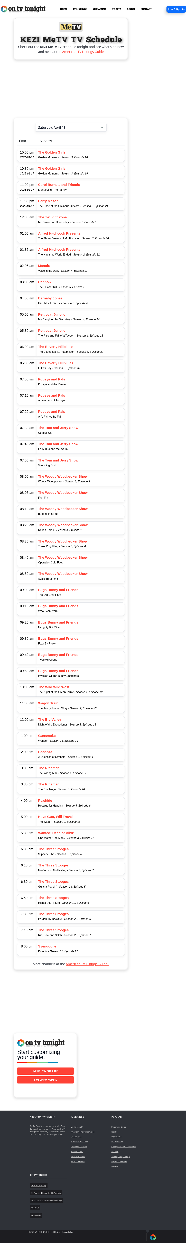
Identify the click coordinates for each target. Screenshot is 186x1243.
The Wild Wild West (53, 687)
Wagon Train (48, 703)
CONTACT (146, 9)
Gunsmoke (47, 736)
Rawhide (45, 800)
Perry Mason (48, 201)
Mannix (44, 266)
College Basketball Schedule (123, 1146)
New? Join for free (45, 1071)
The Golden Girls (52, 152)
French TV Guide (78, 1156)
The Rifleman (49, 768)
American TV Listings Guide (83, 51)
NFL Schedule (117, 1141)
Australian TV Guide (79, 1141)
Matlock (114, 1166)
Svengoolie (47, 946)
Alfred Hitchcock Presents (59, 233)
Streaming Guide (118, 1127)
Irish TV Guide (77, 1151)
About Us (35, 1207)
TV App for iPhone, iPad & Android (46, 1193)
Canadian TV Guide (79, 1146)
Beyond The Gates (119, 1161)
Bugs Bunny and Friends (58, 590)
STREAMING (99, 9)
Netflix (114, 1131)
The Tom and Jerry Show (58, 428)
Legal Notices (55, 1232)
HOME (63, 9)
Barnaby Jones (50, 298)
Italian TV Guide (78, 1161)
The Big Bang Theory (120, 1156)
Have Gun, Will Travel (55, 817)
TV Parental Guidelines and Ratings (46, 1200)
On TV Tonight (77, 1127)
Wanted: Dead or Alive (56, 833)
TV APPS (117, 9)
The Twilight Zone (52, 217)
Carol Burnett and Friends (59, 185)
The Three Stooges (53, 849)
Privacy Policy (67, 1232)
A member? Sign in (45, 1080)
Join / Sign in (176, 9)
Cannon (44, 282)
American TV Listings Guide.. (87, 964)
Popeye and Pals (51, 379)
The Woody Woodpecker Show (63, 476)
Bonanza (45, 752)
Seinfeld (114, 1151)
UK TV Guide (76, 1136)
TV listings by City (38, 1185)
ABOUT (131, 9)
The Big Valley (49, 719)
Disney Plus (116, 1136)
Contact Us (36, 1215)
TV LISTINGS (80, 9)
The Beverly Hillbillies (55, 347)
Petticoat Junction (53, 314)
